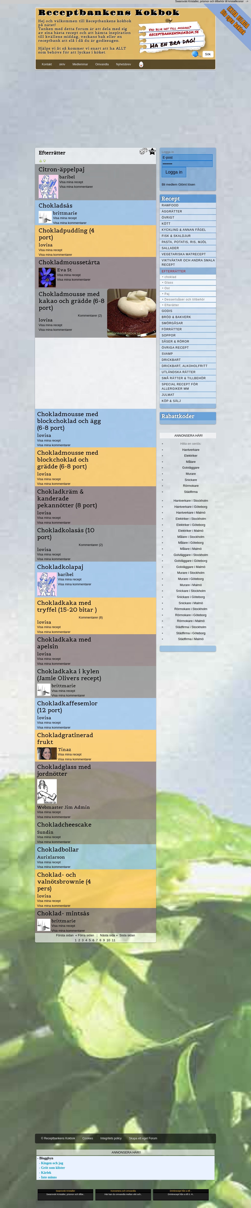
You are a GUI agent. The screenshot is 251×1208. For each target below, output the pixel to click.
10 (108, 940)
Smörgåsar (172, 323)
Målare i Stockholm (190, 537)
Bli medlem (169, 184)
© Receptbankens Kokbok (58, 1138)
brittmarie (65, 213)
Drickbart (171, 360)
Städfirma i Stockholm (190, 627)
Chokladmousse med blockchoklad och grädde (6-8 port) (67, 459)
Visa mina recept (71, 182)
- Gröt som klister (50, 1168)
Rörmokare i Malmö (191, 621)
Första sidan (64, 935)
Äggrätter (172, 211)
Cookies (87, 1138)
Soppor (169, 335)
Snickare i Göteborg (191, 597)
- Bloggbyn (44, 1158)
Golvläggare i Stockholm (191, 555)
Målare (191, 462)
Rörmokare (191, 486)
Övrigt (168, 217)
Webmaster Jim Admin (63, 807)
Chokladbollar (58, 849)
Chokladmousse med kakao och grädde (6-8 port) (71, 301)
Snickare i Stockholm (191, 591)
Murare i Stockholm (191, 573)
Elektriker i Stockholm (191, 519)
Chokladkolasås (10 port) (65, 534)
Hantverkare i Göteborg (190, 507)
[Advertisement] (125, 108)
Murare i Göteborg (191, 579)
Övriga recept (175, 347)
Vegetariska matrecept (184, 254)
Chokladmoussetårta (69, 262)
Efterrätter (174, 271)
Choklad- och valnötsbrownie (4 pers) (64, 881)
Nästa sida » (109, 935)
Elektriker (190, 455)
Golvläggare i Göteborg (190, 561)
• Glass (167, 282)
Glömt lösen (186, 184)
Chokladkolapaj (60, 567)
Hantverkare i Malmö (190, 512)
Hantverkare (191, 450)
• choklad (169, 277)
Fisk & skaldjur (176, 236)
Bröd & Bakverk (176, 317)
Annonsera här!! (126, 1152)
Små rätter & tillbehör (184, 378)
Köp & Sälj (171, 401)
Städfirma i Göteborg (190, 633)
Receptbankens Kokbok (109, 13)
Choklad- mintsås (63, 913)
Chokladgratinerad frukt (65, 738)
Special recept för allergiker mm (180, 386)
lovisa (46, 245)
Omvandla (102, 64)
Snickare (191, 480)
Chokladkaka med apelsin (64, 643)
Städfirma (190, 492)
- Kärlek (43, 1173)
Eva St (64, 270)
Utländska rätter (179, 372)
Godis (167, 311)
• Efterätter (170, 305)
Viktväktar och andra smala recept (188, 262)
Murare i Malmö (191, 585)
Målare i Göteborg (191, 542)
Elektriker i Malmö (191, 530)
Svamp (167, 353)
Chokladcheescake (64, 824)
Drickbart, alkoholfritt (184, 366)
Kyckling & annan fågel (184, 230)
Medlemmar (80, 64)
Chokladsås (55, 205)
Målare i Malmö (191, 549)
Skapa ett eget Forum (143, 1138)
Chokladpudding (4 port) (66, 234)
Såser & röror (175, 341)
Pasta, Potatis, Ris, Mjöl (184, 242)
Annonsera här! (188, 435)
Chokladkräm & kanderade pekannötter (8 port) (67, 498)
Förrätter (172, 329)
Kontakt (47, 64)
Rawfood (170, 205)
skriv (62, 64)
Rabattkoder (177, 416)
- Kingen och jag (49, 1163)
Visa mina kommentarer (76, 186)
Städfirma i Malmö (191, 639)
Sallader (170, 248)
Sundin (45, 832)
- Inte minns (46, 1177)
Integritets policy (111, 1138)
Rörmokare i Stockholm (190, 609)
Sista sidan (127, 935)
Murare (191, 474)
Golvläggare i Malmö (190, 567)
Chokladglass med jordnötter (64, 770)
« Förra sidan (84, 935)
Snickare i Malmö (191, 603)
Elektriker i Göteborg (190, 525)
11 (113, 940)
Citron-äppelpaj (61, 169)
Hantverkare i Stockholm (190, 500)
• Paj (166, 294)
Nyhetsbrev (123, 64)
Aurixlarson (51, 857)
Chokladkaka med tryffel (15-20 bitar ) (67, 606)
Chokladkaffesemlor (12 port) (67, 707)
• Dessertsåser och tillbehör (183, 299)
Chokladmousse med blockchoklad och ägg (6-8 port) (69, 421)
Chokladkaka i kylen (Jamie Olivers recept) (69, 675)
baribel (67, 177)
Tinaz (64, 749)
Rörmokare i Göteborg (190, 615)
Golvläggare (190, 467)
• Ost (166, 288)
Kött (166, 223)
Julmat (168, 395)
